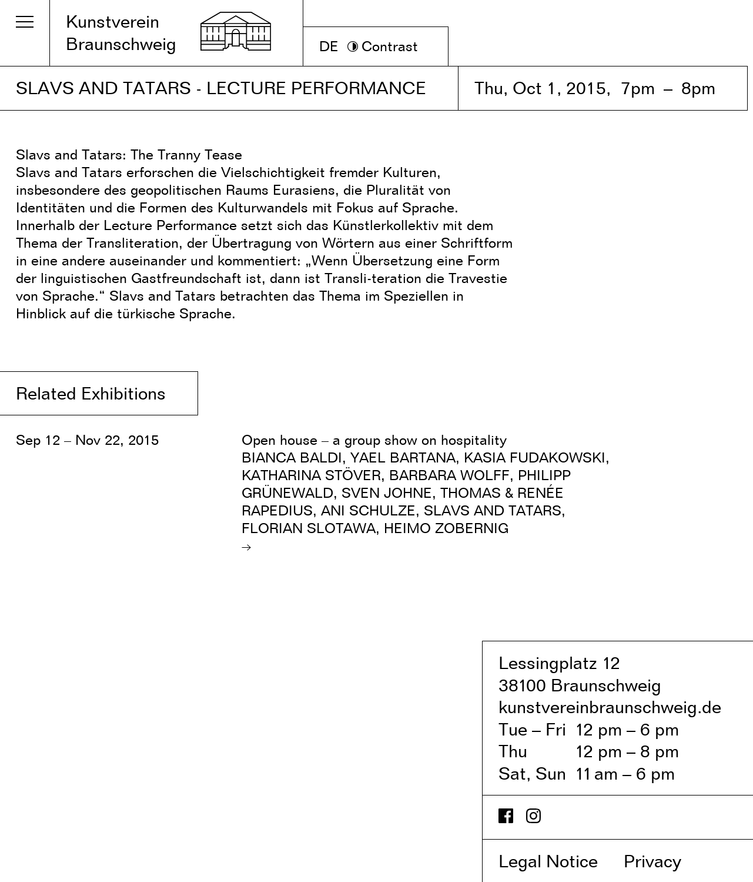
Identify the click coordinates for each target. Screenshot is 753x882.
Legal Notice (558, 860)
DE (329, 46)
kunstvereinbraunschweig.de (609, 706)
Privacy (665, 860)
